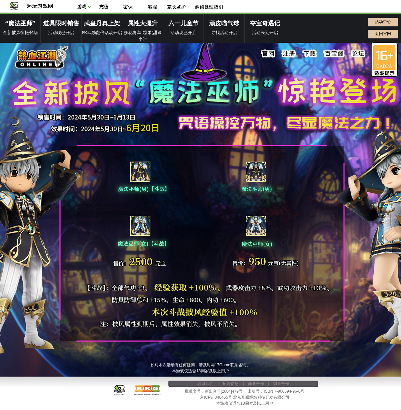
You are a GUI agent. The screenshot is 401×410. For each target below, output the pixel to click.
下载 (309, 53)
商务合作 (256, 383)
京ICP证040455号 (216, 397)
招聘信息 (231, 383)
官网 (268, 53)
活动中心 (383, 21)
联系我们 (205, 383)
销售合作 (281, 383)
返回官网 (383, 33)
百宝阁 (334, 53)
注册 (289, 53)
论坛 (358, 53)
